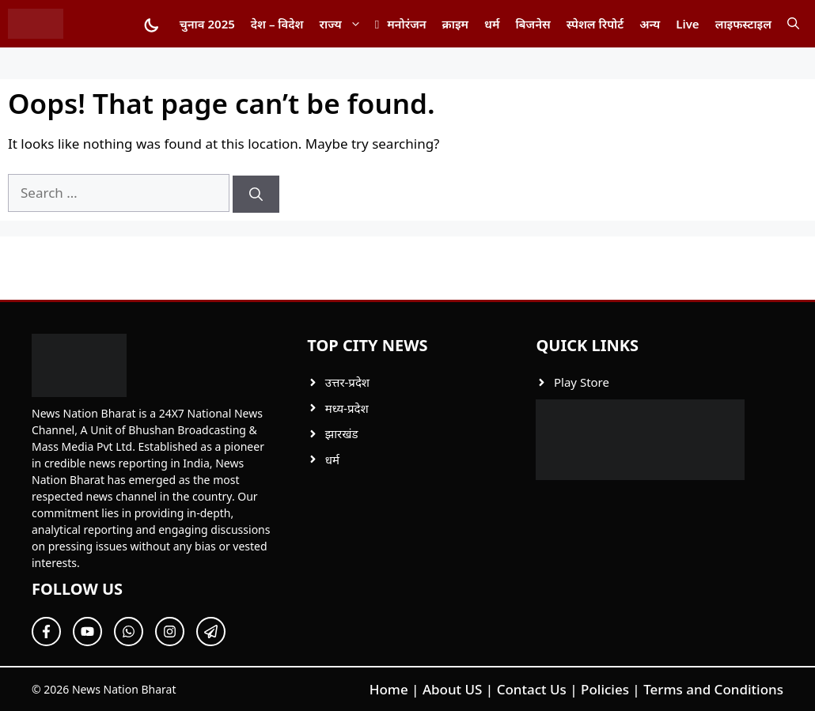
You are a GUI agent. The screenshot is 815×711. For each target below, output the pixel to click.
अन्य (649, 24)
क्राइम (455, 24)
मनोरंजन (406, 24)
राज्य (345, 23)
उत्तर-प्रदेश (347, 382)
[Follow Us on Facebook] (46, 631)
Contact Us (532, 689)
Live (687, 24)
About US (453, 689)
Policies (605, 689)
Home (389, 689)
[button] (793, 23)
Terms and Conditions (713, 689)
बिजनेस (532, 24)
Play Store (581, 382)
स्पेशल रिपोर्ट (595, 24)
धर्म (491, 24)
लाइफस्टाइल (743, 24)
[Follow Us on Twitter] (87, 631)
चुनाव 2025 (207, 24)
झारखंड (341, 433)
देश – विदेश (277, 24)
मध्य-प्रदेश (347, 408)
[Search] (256, 195)
